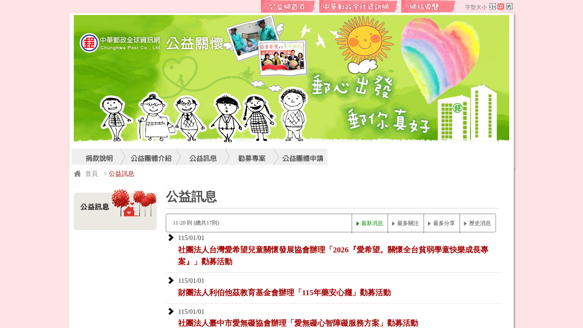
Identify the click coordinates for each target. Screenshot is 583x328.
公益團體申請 (300, 139)
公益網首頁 (289, 6)
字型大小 (476, 7)
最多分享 (444, 223)
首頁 (91, 173)
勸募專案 (252, 139)
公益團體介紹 (151, 139)
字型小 (492, 6)
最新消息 (372, 223)
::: (253, 6)
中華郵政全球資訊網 (359, 6)
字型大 (509, 6)
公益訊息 (203, 139)
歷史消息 (480, 223)
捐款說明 (99, 139)
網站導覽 (430, 6)
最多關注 (408, 223)
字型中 (500, 6)
